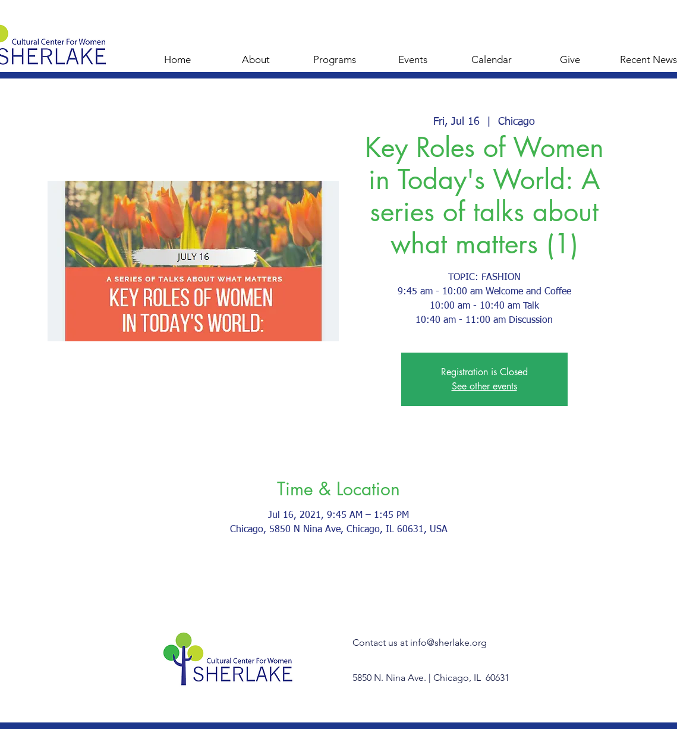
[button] (334, 54)
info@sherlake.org (448, 642)
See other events (484, 386)
